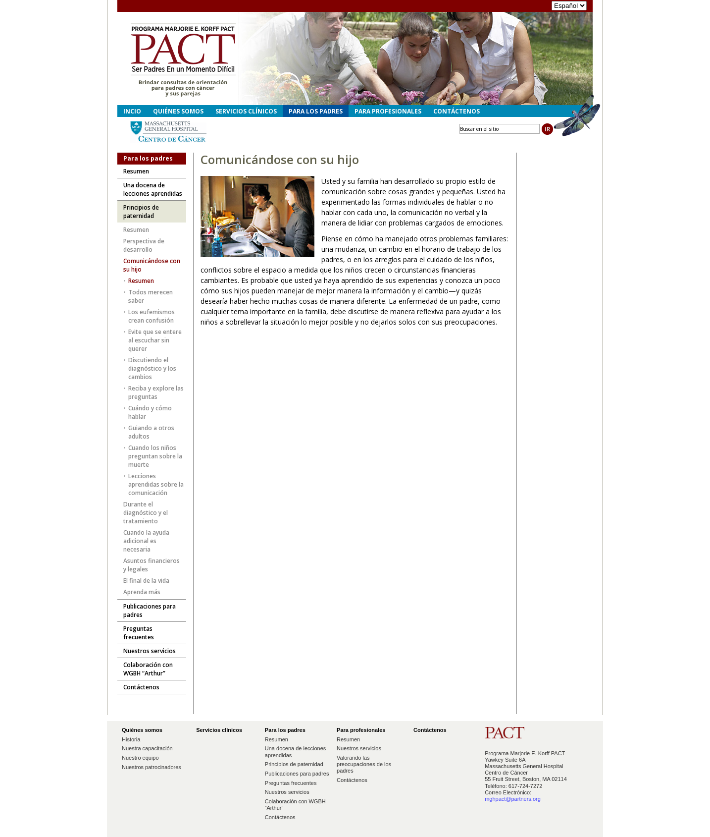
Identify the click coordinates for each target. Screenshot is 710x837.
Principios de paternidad (294, 764)
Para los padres (316, 111)
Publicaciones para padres (297, 774)
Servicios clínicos (246, 111)
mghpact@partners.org (513, 799)
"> (569, 5)
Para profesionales (388, 111)
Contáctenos (280, 817)
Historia (131, 739)
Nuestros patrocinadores (151, 767)
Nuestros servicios (287, 792)
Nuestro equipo (140, 758)
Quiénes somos (178, 111)
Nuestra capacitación (147, 748)
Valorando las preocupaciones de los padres (364, 764)
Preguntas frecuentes (291, 783)
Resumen (276, 739)
